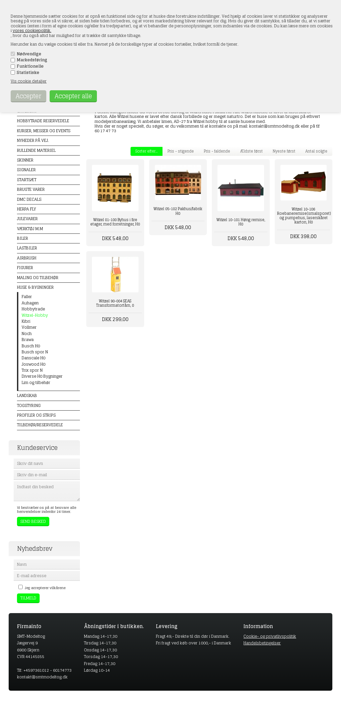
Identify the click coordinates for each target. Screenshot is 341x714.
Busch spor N (35, 352)
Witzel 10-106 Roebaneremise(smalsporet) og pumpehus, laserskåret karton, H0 (303, 216)
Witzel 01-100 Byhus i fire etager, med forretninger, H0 (115, 221)
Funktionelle (30, 66)
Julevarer (27, 218)
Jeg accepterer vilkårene (45, 588)
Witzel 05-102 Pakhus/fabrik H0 (178, 210)
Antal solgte (316, 151)
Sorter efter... (147, 151)
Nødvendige (29, 54)
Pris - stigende (181, 151)
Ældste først (251, 151)
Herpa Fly (26, 208)
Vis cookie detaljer (29, 81)
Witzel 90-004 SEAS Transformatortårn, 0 (115, 303)
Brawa (28, 340)
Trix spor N (32, 370)
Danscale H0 (33, 358)
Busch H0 (31, 346)
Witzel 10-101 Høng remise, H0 (240, 221)
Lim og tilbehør (36, 383)
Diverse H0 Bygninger (42, 376)
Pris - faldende (217, 151)
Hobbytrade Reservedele (43, 120)
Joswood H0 (33, 364)
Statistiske (28, 72)
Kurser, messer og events (43, 130)
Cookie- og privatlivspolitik (269, 636)
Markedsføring (32, 60)
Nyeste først (284, 151)
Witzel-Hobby (35, 315)
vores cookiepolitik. (32, 30)
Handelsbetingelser (262, 642)
